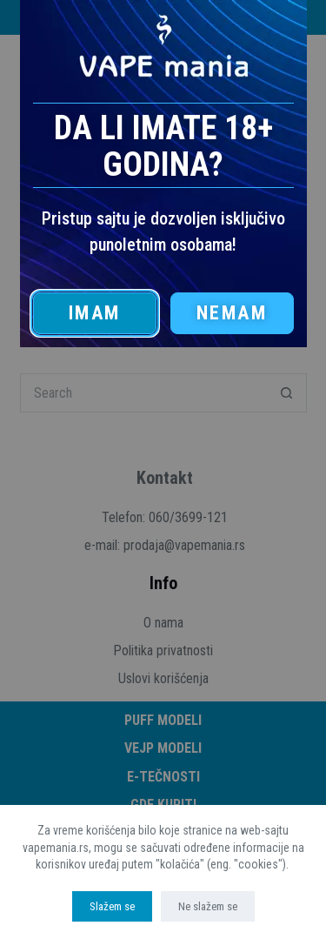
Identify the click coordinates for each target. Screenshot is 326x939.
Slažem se (112, 906)
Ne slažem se (207, 906)
